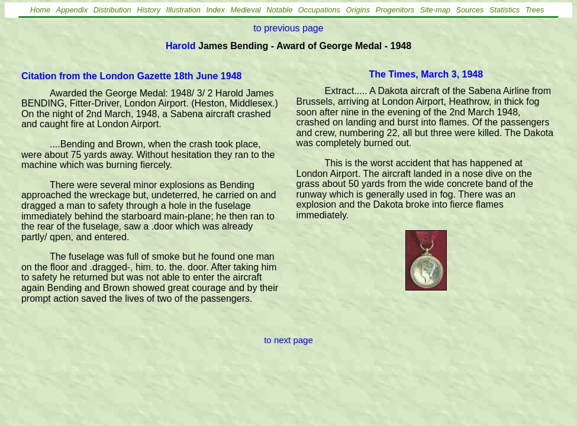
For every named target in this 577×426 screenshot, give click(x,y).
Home (40, 9)
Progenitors (395, 9)
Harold (181, 46)
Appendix (72, 9)
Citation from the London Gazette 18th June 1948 (131, 76)
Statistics (504, 9)
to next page (288, 340)
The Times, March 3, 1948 (426, 74)
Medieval (245, 9)
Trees (535, 9)
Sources (469, 9)
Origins (358, 9)
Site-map (435, 9)
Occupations (319, 9)
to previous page (288, 28)
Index (216, 9)
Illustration (183, 9)
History (148, 9)
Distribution (112, 9)
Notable (279, 9)
